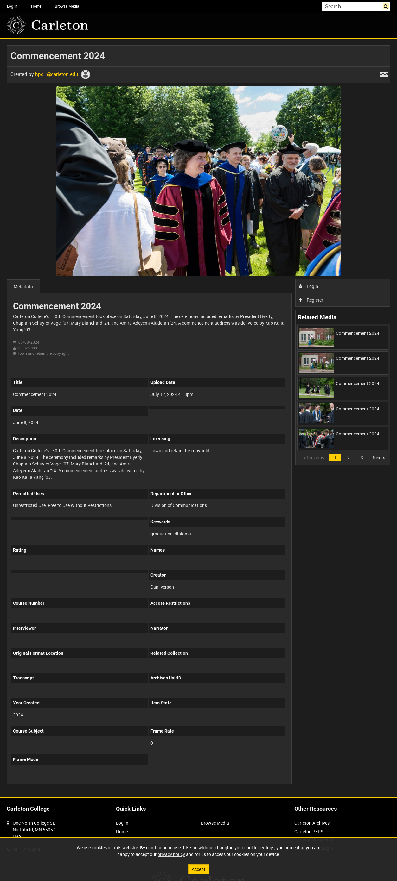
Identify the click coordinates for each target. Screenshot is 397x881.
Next (379, 457)
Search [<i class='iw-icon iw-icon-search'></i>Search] (387, 5)
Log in (12, 6)
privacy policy (171, 854)
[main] (198, 418)
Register (311, 300)
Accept (198, 869)
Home (36, 6)
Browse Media (67, 6)
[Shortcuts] (384, 73)
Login (308, 286)
